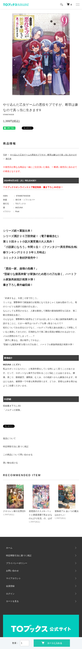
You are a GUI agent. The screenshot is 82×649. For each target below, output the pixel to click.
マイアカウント (13, 578)
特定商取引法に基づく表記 (15, 446)
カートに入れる (51, 642)
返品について (9, 438)
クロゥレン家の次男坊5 (14, 511)
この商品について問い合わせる (18, 454)
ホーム (9, 548)
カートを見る (12, 601)
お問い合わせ (12, 570)
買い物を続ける (10, 463)
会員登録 (10, 586)
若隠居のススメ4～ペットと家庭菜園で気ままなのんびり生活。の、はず (40, 515)
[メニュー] (77, 4)
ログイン (10, 593)
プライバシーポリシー (16, 563)
